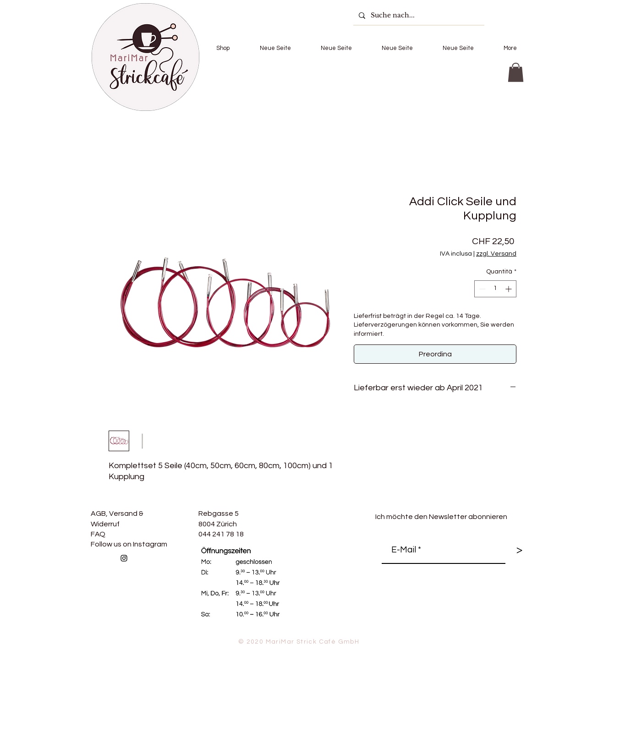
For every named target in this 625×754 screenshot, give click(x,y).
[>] (519, 550)
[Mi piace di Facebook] (193, 578)
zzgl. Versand (496, 254)
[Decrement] (481, 289)
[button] (223, 48)
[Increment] (509, 289)
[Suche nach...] (418, 15)
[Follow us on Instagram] (124, 558)
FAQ (98, 534)
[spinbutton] (495, 289)
